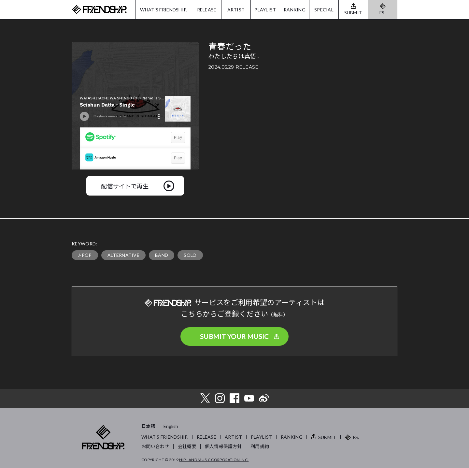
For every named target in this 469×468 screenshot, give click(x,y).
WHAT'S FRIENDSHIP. (163, 9)
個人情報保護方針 (223, 446)
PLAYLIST (265, 9)
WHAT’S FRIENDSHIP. (164, 437)
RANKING (295, 9)
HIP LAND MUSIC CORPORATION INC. (214, 459)
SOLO (190, 255)
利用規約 (259, 446)
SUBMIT (327, 437)
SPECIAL (324, 9)
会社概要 (187, 446)
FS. (382, 12)
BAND (161, 255)
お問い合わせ (155, 446)
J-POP (85, 255)
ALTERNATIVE (123, 255)
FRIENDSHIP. (99, 9)
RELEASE (207, 9)
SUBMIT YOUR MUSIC (234, 336)
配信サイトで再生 (125, 186)
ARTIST (236, 9)
